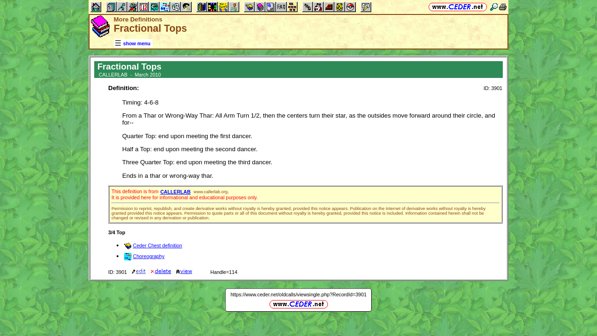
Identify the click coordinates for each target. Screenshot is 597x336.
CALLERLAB (175, 192)
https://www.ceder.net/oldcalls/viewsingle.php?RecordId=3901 (298, 294)
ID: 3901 (493, 88)
